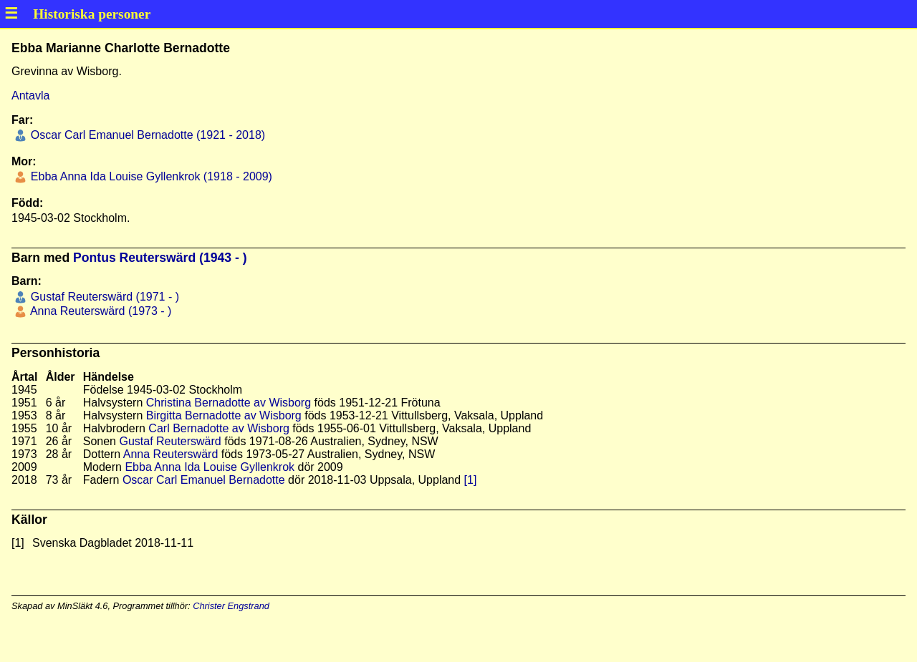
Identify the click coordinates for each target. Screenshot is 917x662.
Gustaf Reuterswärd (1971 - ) (103, 297)
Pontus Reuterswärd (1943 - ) (159, 257)
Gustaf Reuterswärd (170, 441)
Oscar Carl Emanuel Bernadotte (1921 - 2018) (146, 135)
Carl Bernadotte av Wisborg (218, 428)
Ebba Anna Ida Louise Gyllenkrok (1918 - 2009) (149, 176)
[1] (470, 480)
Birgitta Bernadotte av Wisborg (224, 415)
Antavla (30, 95)
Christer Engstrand (231, 605)
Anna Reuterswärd (171, 454)
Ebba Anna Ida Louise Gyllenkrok (209, 467)
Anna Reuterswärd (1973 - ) (99, 311)
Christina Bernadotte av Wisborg (228, 402)
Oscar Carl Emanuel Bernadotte (204, 480)
